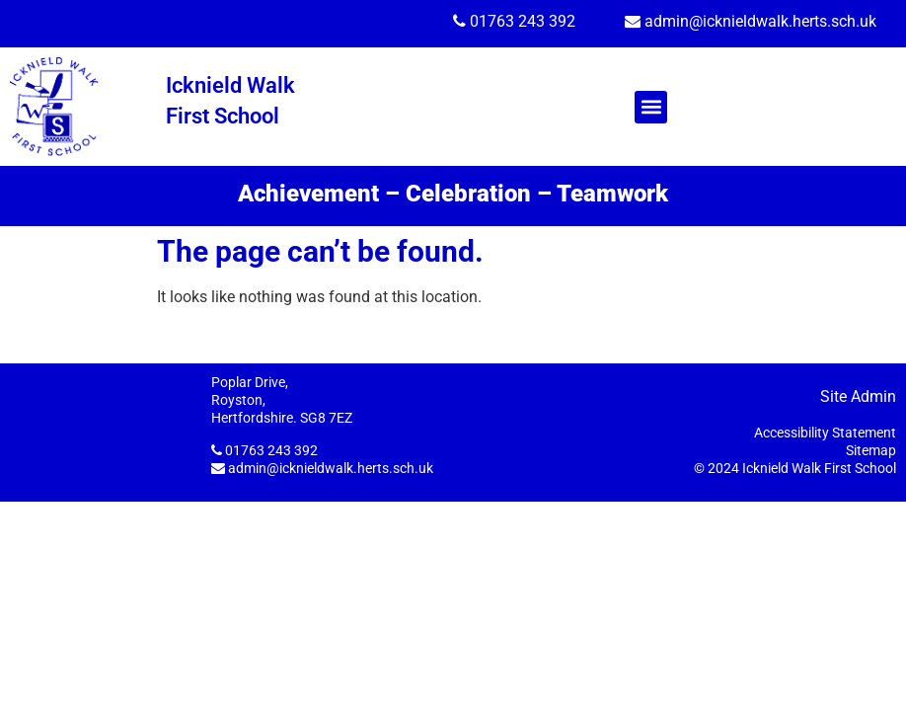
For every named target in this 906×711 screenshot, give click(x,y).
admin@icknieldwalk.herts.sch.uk (760, 21)
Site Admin (858, 396)
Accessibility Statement (825, 432)
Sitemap (871, 450)
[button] (651, 107)
